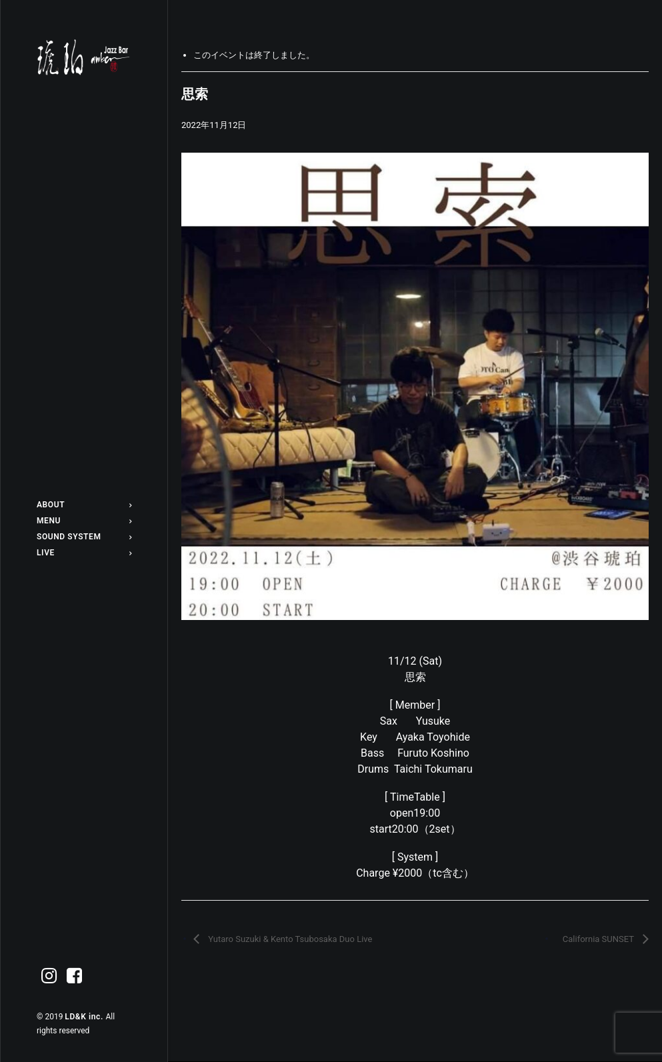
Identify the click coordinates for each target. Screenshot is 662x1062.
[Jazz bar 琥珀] (84, 57)
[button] (49, 976)
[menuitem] (84, 505)
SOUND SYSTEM (84, 536)
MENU (84, 520)
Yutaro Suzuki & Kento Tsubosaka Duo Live (289, 939)
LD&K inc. (85, 1016)
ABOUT (84, 504)
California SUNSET (599, 939)
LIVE (84, 552)
